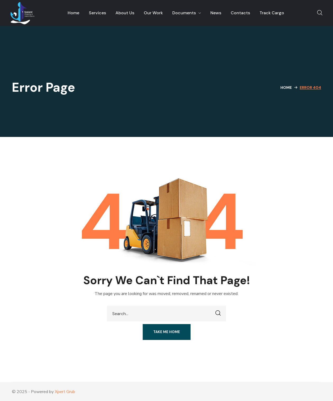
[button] (319, 13)
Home (286, 87)
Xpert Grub (65, 392)
